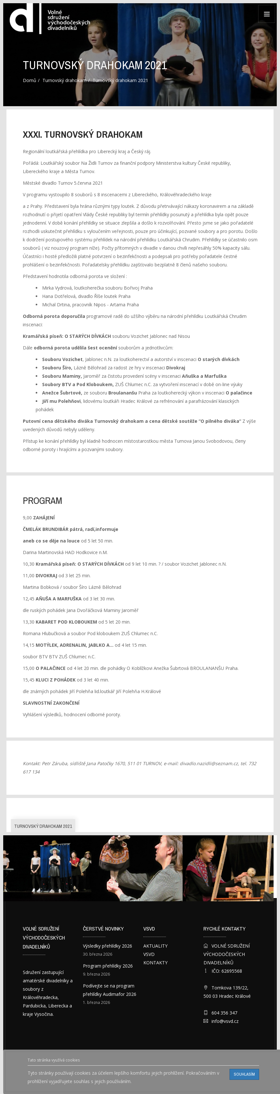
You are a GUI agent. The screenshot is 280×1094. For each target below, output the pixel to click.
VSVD (149, 954)
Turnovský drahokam (64, 80)
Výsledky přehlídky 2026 (107, 946)
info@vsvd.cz (225, 1021)
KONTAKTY (155, 963)
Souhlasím (244, 1074)
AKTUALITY (155, 946)
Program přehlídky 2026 (108, 966)
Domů (29, 80)
